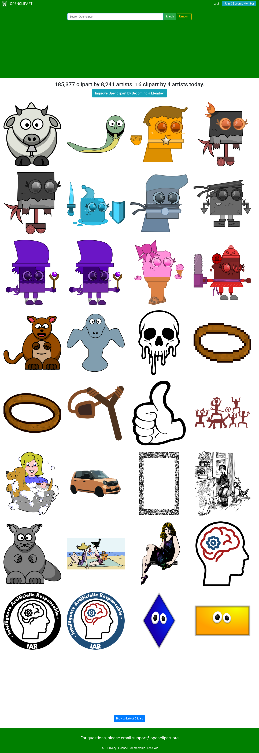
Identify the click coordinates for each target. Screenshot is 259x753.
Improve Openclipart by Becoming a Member (129, 93)
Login (216, 3)
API (156, 748)
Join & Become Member (239, 3)
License (123, 748)
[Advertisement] (129, 48)
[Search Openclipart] (115, 16)
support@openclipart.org (155, 738)
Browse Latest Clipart (129, 718)
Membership (137, 748)
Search (169, 16)
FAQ (103, 748)
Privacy (111, 748)
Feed (150, 748)
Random (184, 16)
